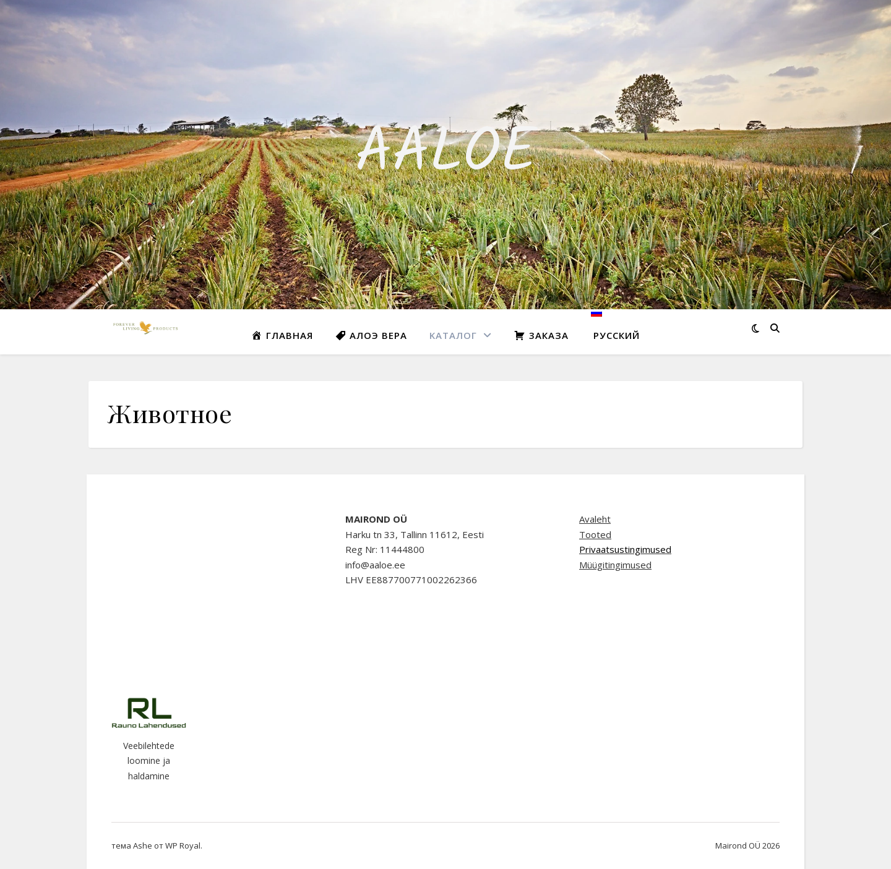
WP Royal (182, 845)
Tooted (595, 534)
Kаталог (453, 335)
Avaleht (595, 519)
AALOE (445, 155)
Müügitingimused (615, 565)
